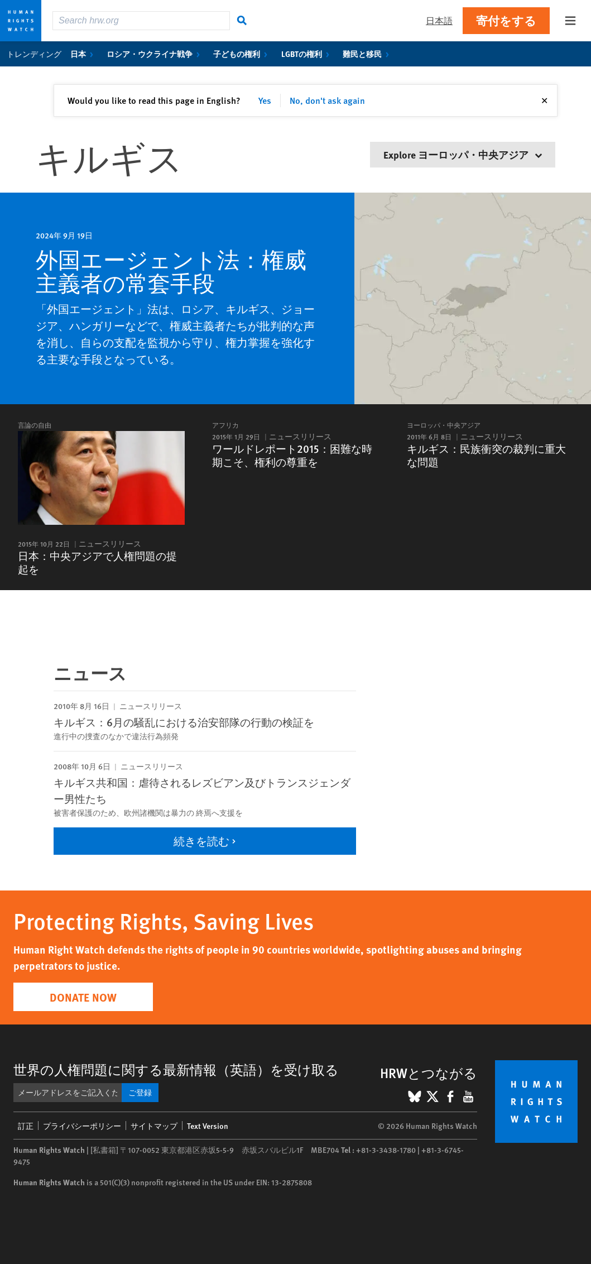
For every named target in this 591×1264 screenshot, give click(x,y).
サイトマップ (154, 1125)
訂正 (25, 1125)
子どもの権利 (242, 53)
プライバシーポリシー (82, 1125)
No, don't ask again (327, 100)
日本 (84, 53)
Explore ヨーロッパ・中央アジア (462, 154)
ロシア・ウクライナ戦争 (155, 53)
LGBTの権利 (307, 53)
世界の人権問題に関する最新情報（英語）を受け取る (176, 1069)
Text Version (207, 1125)
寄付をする (506, 20)
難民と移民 (368, 53)
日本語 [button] (439, 20)
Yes (264, 100)
